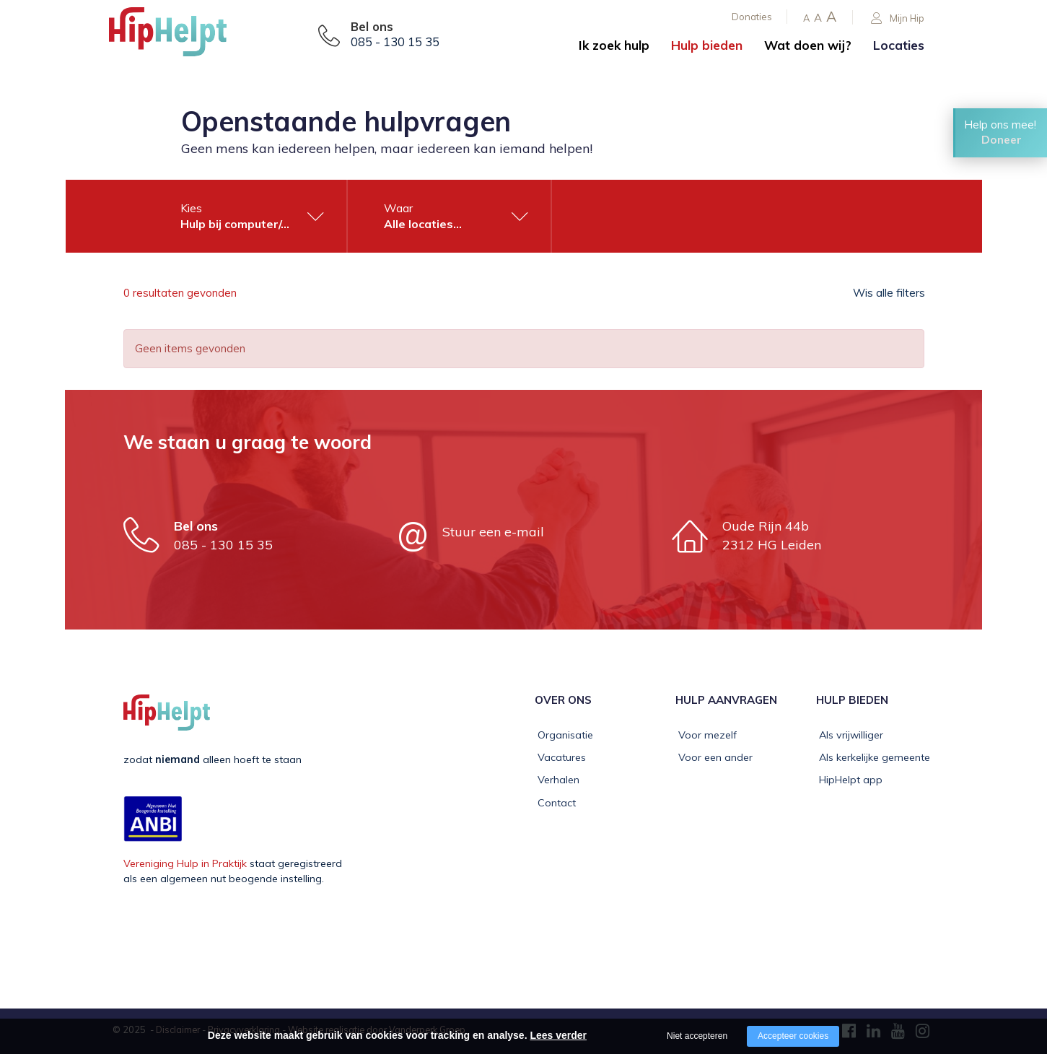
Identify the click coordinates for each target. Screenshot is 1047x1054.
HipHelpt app (848, 779)
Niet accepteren (697, 1036)
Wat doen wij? (807, 45)
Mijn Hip (897, 18)
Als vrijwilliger (848, 734)
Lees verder (558, 1035)
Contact (554, 802)
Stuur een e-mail (493, 531)
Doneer (1001, 142)
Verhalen (556, 779)
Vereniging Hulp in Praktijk (185, 863)
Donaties (752, 16)
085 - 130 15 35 (395, 42)
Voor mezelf (704, 734)
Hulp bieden (706, 45)
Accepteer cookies (793, 1036)
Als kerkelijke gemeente (871, 757)
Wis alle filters (887, 293)
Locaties (898, 45)
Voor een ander (712, 757)
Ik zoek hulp (614, 45)
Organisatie (562, 734)
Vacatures (559, 757)
